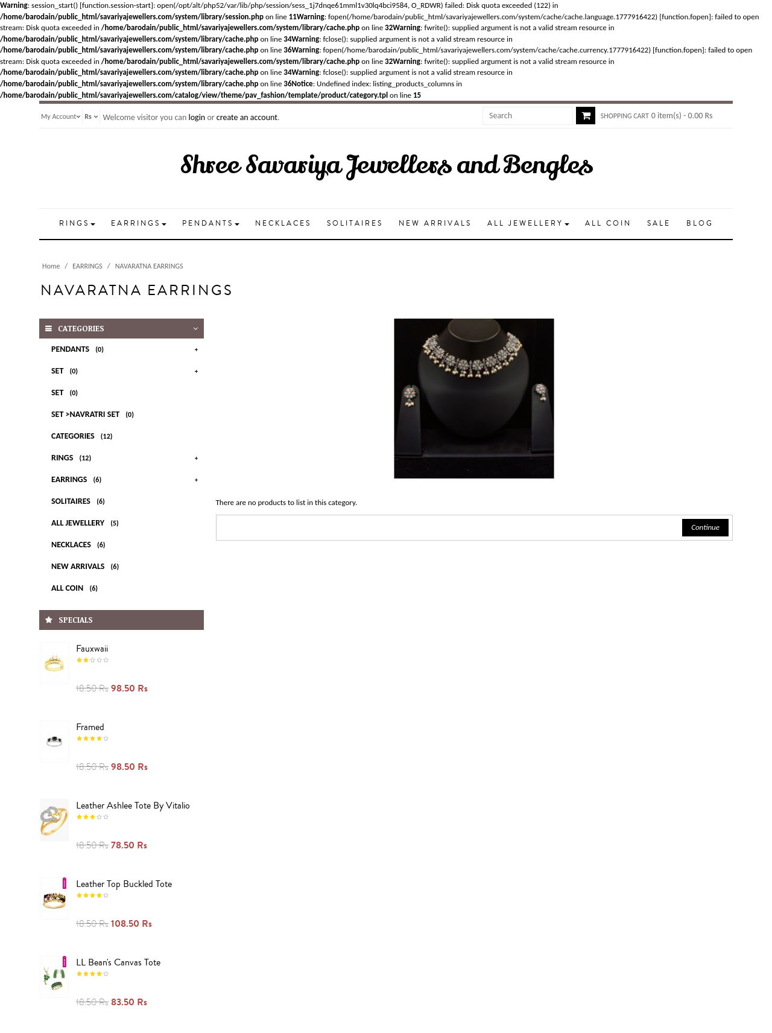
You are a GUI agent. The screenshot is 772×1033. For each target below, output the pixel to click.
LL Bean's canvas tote (118, 962)
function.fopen (685, 16)
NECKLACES (80, 544)
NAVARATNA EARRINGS (149, 266)
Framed (90, 727)
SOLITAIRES (80, 501)
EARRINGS (87, 266)
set (66, 392)
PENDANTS (79, 349)
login (196, 117)
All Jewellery (87, 523)
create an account (247, 117)
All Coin (76, 588)
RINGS (73, 458)
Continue (705, 527)
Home (51, 266)
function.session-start (116, 5)
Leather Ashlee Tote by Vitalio (133, 805)
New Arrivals (87, 566)
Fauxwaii (92, 648)
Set (66, 371)
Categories (83, 436)
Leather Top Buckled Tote (124, 884)
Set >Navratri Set (94, 414)
